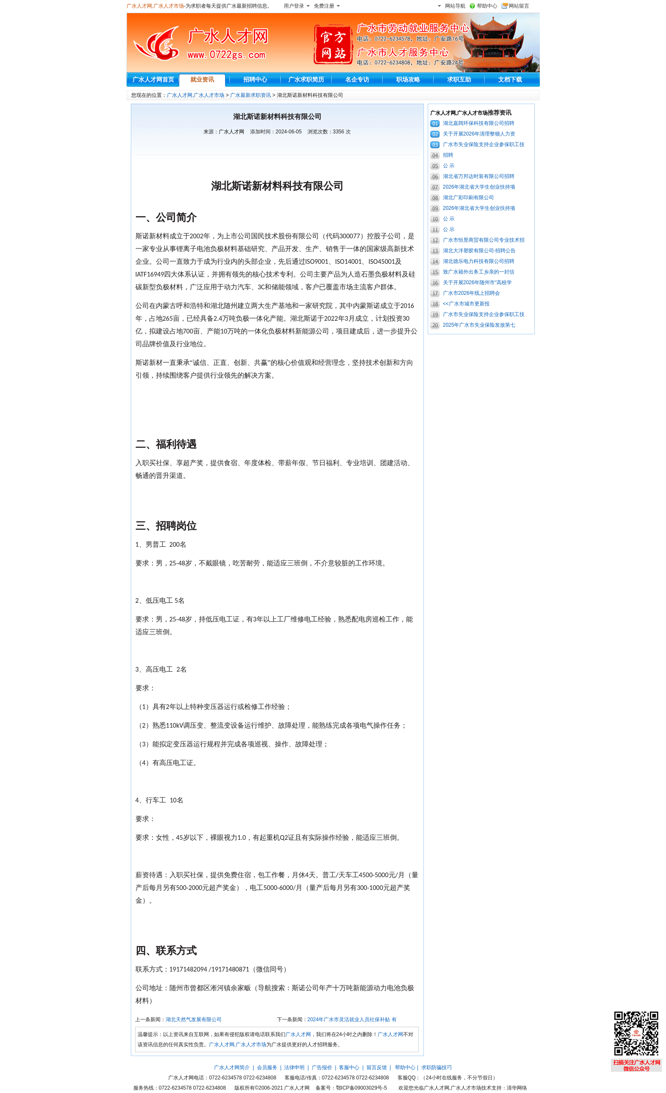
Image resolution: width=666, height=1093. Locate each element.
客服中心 (349, 1067)
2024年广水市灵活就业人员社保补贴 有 (352, 1019)
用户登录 (294, 6)
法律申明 (294, 1067)
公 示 (448, 166)
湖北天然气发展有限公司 (194, 1019)
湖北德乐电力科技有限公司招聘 (478, 261)
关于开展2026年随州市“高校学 (477, 282)
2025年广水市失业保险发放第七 (479, 325)
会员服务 (267, 1067)
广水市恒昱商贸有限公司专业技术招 (484, 240)
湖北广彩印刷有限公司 (468, 198)
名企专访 (357, 79)
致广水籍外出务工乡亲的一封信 (478, 272)
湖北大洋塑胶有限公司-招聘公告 (479, 251)
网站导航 (455, 6)
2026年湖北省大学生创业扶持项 (479, 187)
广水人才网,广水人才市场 (155, 6)
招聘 (448, 155)
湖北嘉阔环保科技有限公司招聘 (478, 123)
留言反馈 (377, 1067)
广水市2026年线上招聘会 (471, 293)
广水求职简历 (306, 79)
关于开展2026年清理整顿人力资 (479, 134)
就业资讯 (202, 79)
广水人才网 (231, 132)
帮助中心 (487, 6)
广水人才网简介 (232, 1067)
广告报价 (322, 1067)
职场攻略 (408, 79)
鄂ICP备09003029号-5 (361, 1088)
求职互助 (459, 79)
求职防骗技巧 (436, 1067)
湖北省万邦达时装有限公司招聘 (478, 176)
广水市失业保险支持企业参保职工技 (484, 144)
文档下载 (510, 79)
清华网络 (517, 1088)
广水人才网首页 (153, 79)
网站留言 (519, 6)
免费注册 (324, 6)
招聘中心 (255, 79)
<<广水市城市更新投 (466, 304)
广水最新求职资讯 (250, 95)
